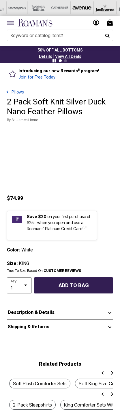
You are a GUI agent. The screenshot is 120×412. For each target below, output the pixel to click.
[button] (45, 56)
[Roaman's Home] (35, 22)
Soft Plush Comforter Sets (40, 383)
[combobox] (60, 35)
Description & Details (31, 312)
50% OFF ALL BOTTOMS (60, 50)
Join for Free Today (36, 77)
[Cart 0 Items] (111, 22)
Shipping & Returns (28, 326)
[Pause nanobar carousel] (54, 60)
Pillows (18, 91)
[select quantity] (19, 285)
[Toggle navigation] (10, 22)
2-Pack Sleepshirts (32, 405)
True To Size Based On (44, 271)
